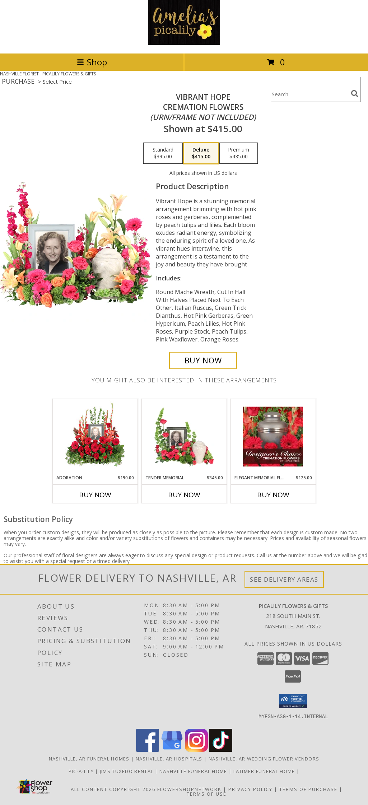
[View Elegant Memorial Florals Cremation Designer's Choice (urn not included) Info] (273, 436)
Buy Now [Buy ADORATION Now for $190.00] (95, 494)
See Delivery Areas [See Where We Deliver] (284, 579)
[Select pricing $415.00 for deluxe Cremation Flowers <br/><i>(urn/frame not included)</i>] (201, 153)
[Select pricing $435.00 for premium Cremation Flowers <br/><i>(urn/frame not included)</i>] (238, 153)
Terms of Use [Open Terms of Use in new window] (207, 794)
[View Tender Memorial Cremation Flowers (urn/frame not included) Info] (184, 436)
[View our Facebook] (147, 749)
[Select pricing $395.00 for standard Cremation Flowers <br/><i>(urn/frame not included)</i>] (163, 153)
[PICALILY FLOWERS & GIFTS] (184, 42)
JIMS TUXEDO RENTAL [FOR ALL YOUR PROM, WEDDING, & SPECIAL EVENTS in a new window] (127, 771)
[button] (293, 701)
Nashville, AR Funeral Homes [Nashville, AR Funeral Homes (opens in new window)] (89, 758)
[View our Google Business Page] (171, 749)
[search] (354, 94)
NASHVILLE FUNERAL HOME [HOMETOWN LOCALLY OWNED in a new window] (194, 771)
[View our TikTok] (220, 749)
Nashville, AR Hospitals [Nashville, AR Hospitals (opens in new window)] (169, 758)
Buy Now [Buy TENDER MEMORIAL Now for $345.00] (184, 494)
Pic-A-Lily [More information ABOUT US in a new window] (82, 771)
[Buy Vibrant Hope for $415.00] (203, 360)
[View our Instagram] (196, 749)
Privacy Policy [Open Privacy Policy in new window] (250, 789)
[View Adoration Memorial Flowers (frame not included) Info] (95, 436)
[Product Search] (309, 94)
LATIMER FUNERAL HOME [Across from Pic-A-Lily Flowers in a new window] (265, 771)
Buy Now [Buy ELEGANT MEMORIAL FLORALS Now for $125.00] (273, 494)
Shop (92, 62)
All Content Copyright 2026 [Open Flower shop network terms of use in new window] (113, 789)
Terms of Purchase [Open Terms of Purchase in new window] (308, 789)
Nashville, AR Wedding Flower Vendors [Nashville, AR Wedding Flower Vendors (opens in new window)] (264, 758)
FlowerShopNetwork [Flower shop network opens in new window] (189, 789)
